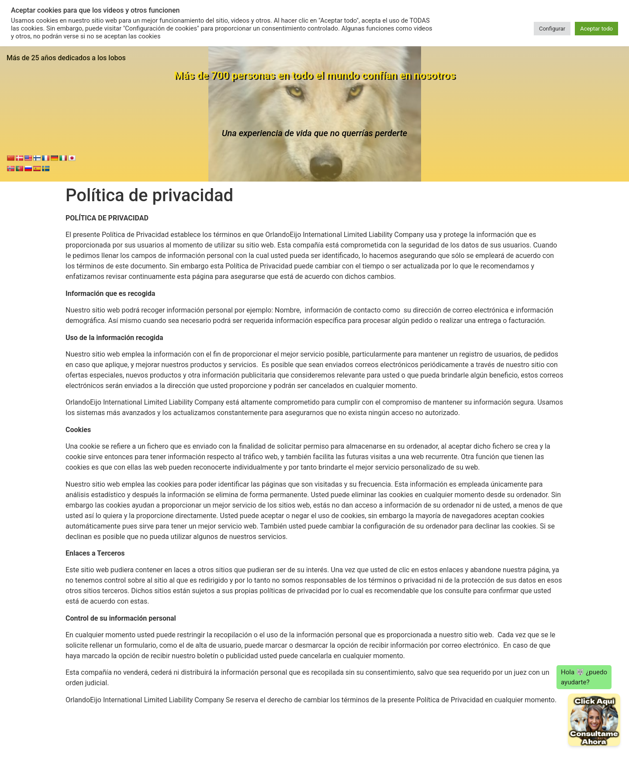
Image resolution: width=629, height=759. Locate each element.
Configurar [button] (552, 28)
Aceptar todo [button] (596, 28)
